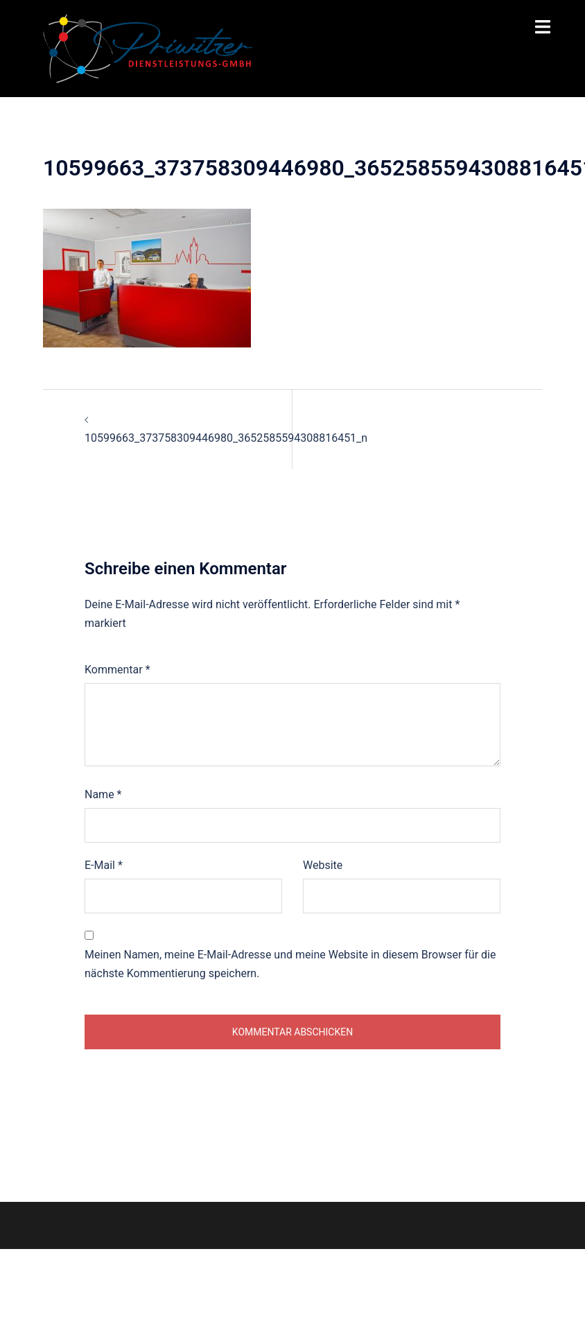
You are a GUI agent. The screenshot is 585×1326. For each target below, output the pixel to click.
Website (322, 865)
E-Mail (104, 865)
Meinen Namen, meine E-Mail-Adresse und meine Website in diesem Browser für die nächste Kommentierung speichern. (290, 964)
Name (103, 794)
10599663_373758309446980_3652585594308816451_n (226, 438)
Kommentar (117, 669)
